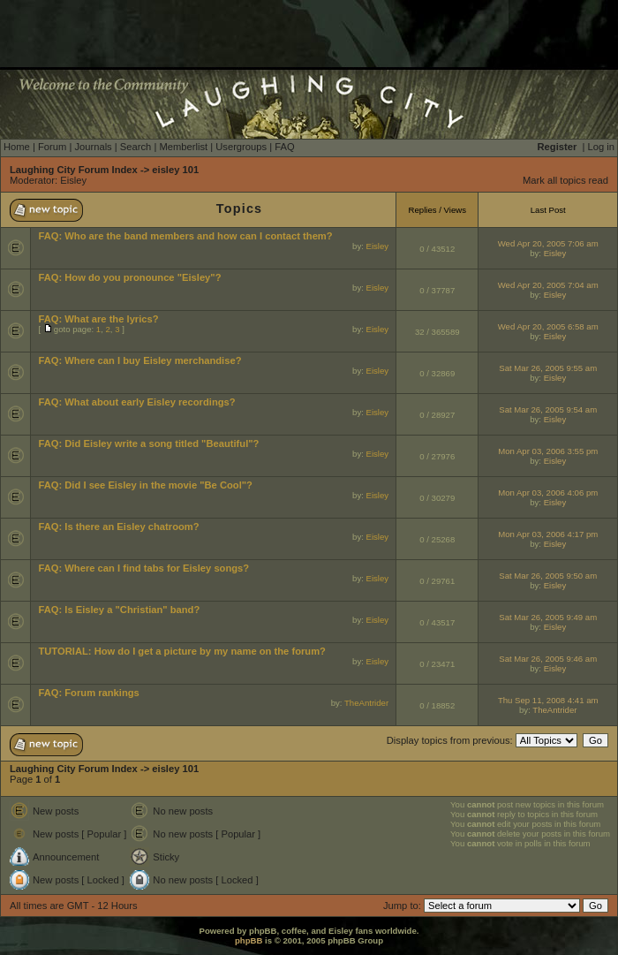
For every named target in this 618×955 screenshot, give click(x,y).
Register (557, 146)
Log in (601, 146)
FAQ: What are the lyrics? (98, 319)
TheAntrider (366, 703)
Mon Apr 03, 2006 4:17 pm (548, 534)
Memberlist (183, 146)
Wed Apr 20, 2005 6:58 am (548, 326)
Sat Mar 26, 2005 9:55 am (548, 368)
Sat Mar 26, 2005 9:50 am (548, 575)
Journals (92, 146)
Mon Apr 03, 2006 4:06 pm (548, 492)
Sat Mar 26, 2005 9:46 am (548, 658)
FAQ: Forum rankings (88, 692)
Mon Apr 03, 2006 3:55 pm (548, 451)
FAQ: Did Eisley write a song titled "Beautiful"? (148, 443)
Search (135, 146)
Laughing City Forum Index (74, 169)
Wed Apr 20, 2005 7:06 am (548, 243)
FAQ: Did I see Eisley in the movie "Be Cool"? (145, 485)
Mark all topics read (565, 180)
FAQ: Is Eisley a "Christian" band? (119, 609)
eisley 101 (175, 169)
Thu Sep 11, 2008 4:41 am (548, 700)
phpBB (248, 940)
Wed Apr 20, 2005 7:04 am (548, 285)
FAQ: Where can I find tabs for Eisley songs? (143, 568)
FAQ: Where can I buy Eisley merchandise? (139, 360)
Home (17, 146)
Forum (52, 146)
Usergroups (241, 146)
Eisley (73, 180)
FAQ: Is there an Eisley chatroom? (118, 526)
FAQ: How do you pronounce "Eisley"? (129, 277)
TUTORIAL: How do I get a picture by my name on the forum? (182, 651)
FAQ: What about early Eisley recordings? (136, 402)
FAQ (284, 146)
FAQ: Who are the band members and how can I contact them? (185, 236)
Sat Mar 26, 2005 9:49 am (548, 617)
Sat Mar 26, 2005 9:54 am (548, 409)
